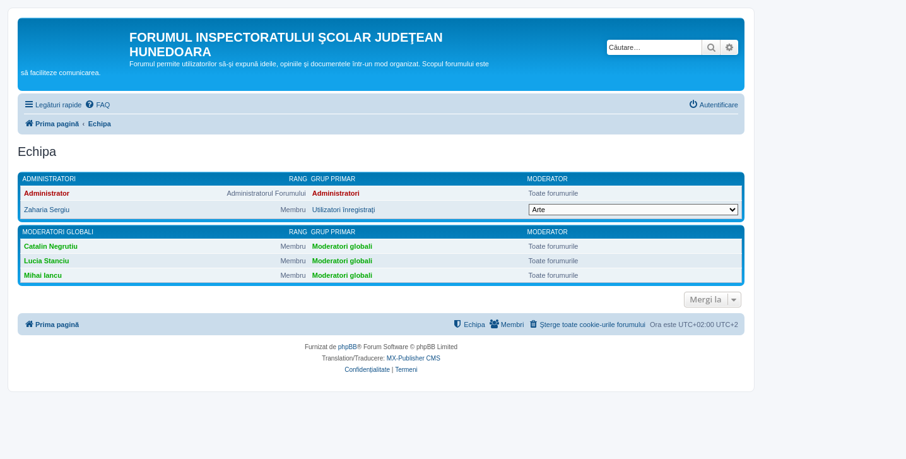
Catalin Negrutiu (51, 246)
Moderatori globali (58, 232)
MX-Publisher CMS (413, 358)
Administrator (46, 193)
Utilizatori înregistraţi (343, 209)
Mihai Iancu (43, 275)
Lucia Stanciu (46, 261)
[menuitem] (97, 104)
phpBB (347, 346)
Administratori (49, 179)
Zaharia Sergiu (46, 209)
